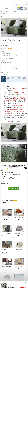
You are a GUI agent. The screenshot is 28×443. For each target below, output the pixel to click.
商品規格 (8, 77)
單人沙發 (13, 11)
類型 (10, 11)
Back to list (5, 16)
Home (2, 11)
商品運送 (13, 77)
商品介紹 (3, 77)
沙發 (8, 11)
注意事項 (19, 77)
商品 (5, 11)
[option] (14, 27)
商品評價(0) (24, 78)
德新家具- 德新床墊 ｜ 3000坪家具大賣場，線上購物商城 (6, 3)
